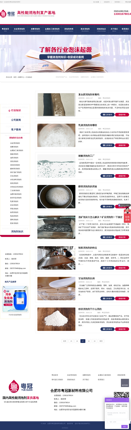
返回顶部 (125, 385)
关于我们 (86, 379)
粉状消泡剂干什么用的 (90, 309)
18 (89, 341)
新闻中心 (21, 77)
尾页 (101, 341)
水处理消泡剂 (72, 375)
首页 (15, 77)
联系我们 (117, 2)
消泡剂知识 (71, 379)
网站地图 (128, 2)
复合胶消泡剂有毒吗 (88, 94)
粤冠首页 (55, 375)
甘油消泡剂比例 (86, 278)
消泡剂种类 (121, 375)
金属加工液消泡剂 (104, 375)
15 (71, 341)
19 (94, 341)
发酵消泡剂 (87, 375)
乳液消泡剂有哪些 (87, 125)
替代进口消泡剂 (57, 379)
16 (77, 341)
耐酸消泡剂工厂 (86, 156)
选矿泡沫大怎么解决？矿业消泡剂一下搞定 (100, 217)
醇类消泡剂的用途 (87, 186)
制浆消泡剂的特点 (87, 247)
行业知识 (29, 77)
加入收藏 (96, 2)
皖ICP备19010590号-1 (82, 423)
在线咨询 (107, 2)
